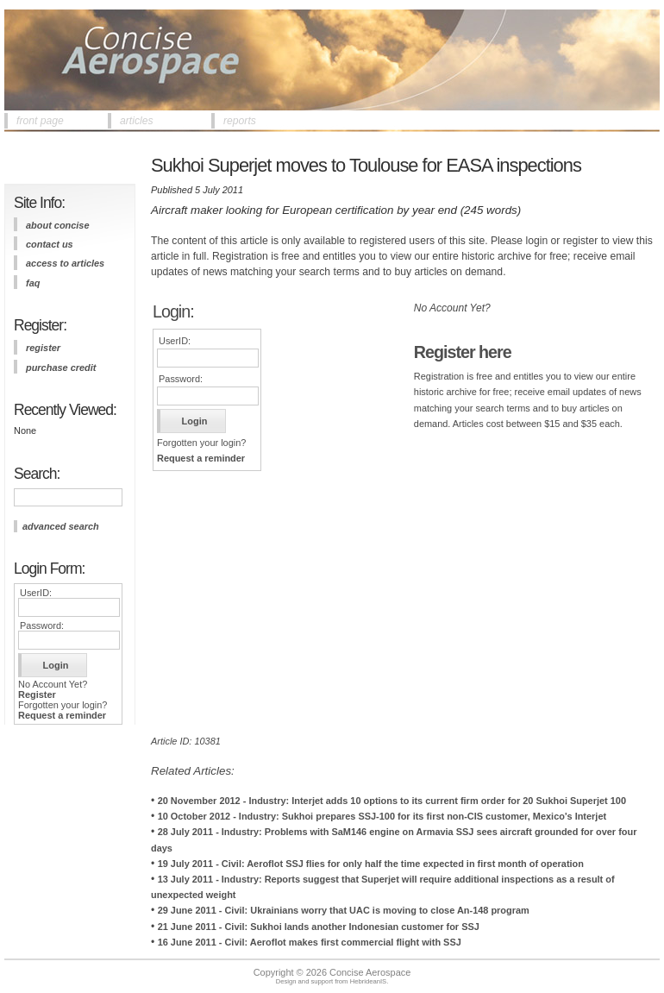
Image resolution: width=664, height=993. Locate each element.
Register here (462, 352)
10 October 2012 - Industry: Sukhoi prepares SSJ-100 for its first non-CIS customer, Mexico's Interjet (382, 816)
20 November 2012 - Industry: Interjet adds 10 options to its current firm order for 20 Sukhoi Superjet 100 (392, 800)
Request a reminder (62, 715)
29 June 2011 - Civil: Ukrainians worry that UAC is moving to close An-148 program (343, 910)
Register (37, 694)
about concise (58, 225)
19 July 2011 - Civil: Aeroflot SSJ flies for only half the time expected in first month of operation (371, 863)
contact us (49, 244)
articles (136, 121)
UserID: (36, 593)
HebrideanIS (368, 981)
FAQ (33, 283)
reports (239, 121)
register (43, 348)
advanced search (60, 526)
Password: (42, 625)
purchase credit (61, 367)
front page (40, 121)
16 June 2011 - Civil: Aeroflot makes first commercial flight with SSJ (309, 942)
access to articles (65, 263)
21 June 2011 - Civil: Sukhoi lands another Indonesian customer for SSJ (318, 926)
